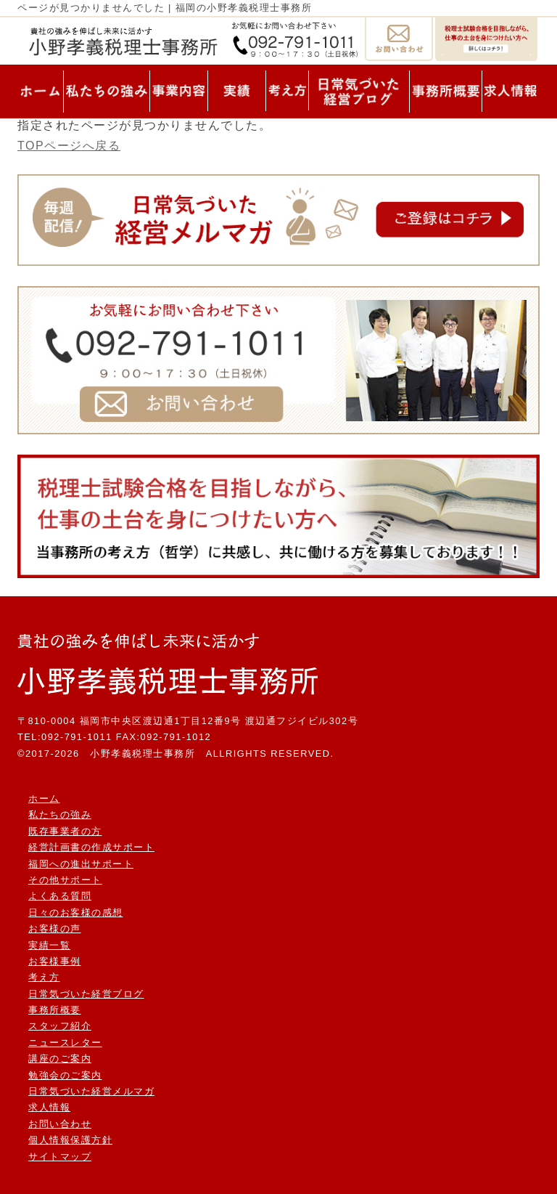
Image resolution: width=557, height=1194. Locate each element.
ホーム (44, 798)
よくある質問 (59, 895)
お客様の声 (54, 928)
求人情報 (49, 1107)
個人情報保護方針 (70, 1139)
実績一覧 (49, 945)
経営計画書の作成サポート (91, 847)
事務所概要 (54, 1009)
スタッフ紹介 (59, 1025)
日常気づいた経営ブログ (86, 993)
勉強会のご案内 (65, 1075)
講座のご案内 (59, 1058)
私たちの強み (59, 814)
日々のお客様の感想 (75, 912)
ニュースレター (65, 1042)
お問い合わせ (59, 1123)
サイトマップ (59, 1156)
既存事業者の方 (65, 831)
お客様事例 (54, 961)
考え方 (44, 977)
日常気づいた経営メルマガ (91, 1091)
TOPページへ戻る (68, 145)
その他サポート (65, 879)
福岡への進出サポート (80, 863)
